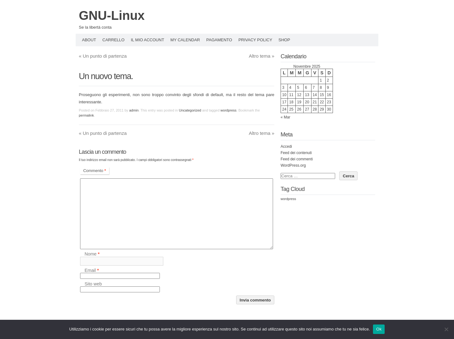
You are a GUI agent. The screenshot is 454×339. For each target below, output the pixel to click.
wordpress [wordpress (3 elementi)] (288, 199)
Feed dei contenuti (296, 153)
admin (134, 110)
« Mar (285, 117)
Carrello (113, 39)
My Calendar (185, 39)
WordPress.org (293, 165)
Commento (94, 170)
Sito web (93, 283)
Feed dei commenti (297, 159)
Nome (92, 254)
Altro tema (261, 56)
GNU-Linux (112, 15)
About (89, 39)
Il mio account (147, 39)
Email (91, 270)
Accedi (286, 146)
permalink (86, 115)
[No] (446, 329)
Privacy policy (255, 39)
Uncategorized (190, 110)
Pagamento (219, 39)
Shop (284, 39)
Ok (378, 329)
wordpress (228, 110)
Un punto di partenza (103, 56)
